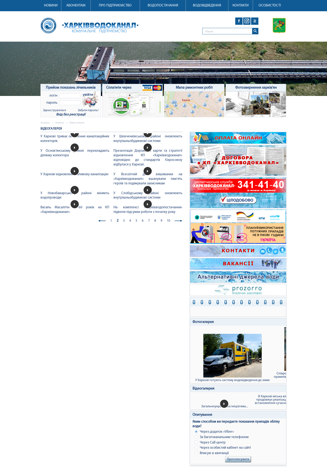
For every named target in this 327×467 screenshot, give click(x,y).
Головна (44, 123)
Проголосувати (238, 459)
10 (168, 220)
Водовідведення (207, 5)
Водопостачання (163, 5)
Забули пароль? (88, 110)
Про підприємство (115, 5)
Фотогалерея (203, 322)
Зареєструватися (54, 110)
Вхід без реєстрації (70, 114)
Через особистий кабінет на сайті (223, 448)
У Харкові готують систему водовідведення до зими (232, 358)
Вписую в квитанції (212, 453)
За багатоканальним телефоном (222, 437)
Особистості (270, 5)
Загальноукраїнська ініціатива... (224, 406)
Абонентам (76, 5)
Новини (51, 5)
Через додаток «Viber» (214, 431)
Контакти (241, 5)
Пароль (51, 102)
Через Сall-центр (210, 442)
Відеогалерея (203, 389)
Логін (53, 95)
